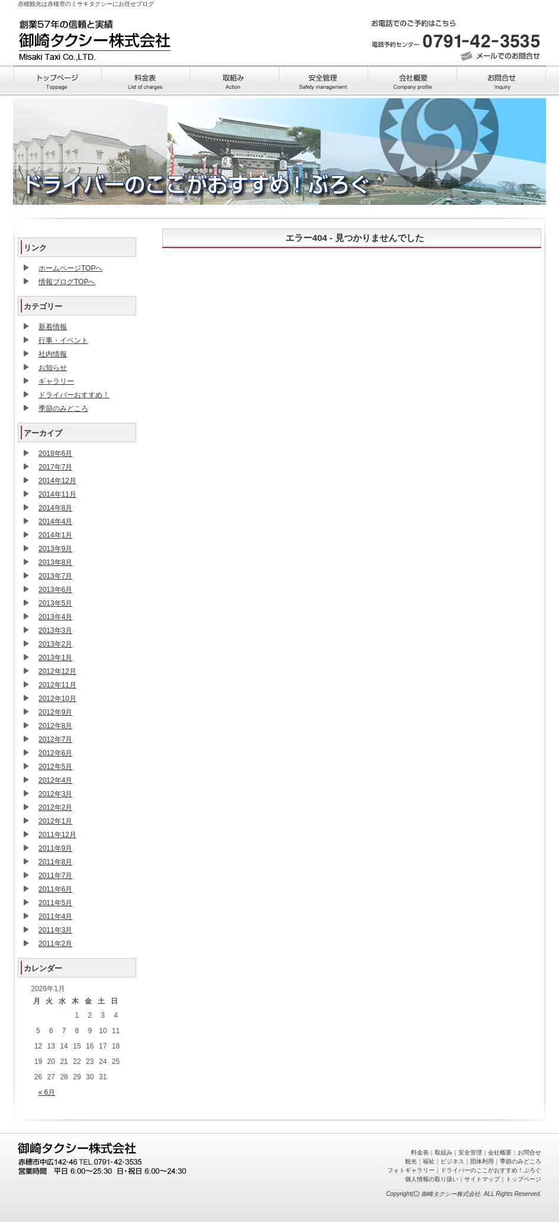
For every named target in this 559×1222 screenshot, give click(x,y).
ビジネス (452, 1161)
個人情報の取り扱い (431, 1179)
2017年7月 (55, 467)
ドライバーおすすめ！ (74, 395)
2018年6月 (55, 453)
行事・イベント (63, 340)
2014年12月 (57, 481)
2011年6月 (55, 889)
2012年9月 (55, 712)
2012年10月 (57, 698)
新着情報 (52, 327)
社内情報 (52, 354)
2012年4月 (55, 780)
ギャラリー (56, 381)
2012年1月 (55, 821)
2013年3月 (55, 630)
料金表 (420, 1152)
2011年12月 (57, 835)
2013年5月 (55, 603)
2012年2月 (55, 807)
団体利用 (482, 1161)
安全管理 (470, 1152)
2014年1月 (55, 535)
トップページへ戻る (95, 37)
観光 (411, 1161)
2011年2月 (55, 944)
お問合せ (529, 1152)
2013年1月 (55, 658)
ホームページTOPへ (70, 268)
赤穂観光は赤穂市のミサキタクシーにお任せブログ (86, 4)
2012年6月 (55, 753)
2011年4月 (55, 916)
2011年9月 (55, 848)
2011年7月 (55, 876)
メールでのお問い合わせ (501, 56)
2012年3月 (55, 794)
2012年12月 (57, 671)
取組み (443, 1152)
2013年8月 (55, 562)
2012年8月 (55, 726)
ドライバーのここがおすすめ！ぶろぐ (491, 1170)
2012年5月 (55, 767)
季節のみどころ (63, 408)
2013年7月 (55, 576)
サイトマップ (482, 1179)
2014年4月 (55, 521)
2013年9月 (55, 549)
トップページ (523, 1179)
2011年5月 (55, 903)
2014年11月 (57, 494)
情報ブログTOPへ (66, 282)
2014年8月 (55, 508)
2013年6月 (55, 590)
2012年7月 (55, 739)
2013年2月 (55, 644)
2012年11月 (57, 685)
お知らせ (52, 368)
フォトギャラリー (411, 1170)
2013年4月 (55, 617)
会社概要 (500, 1152)
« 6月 (47, 1092)
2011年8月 (55, 862)
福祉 (429, 1161)
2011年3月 (55, 930)
